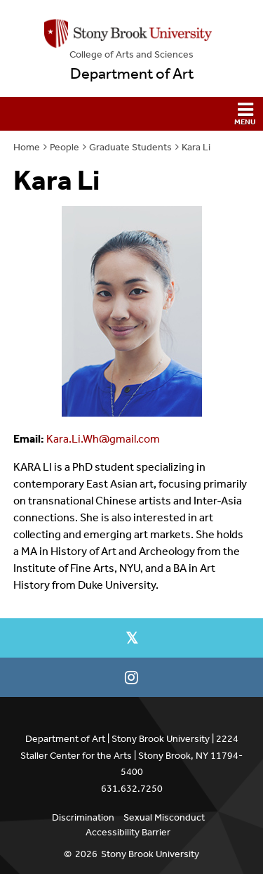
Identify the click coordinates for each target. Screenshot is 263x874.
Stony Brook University (150, 854)
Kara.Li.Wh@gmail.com (103, 438)
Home (26, 147)
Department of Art (132, 74)
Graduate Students (130, 147)
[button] (131, 114)
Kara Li (196, 147)
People (64, 147)
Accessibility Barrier (128, 832)
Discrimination (83, 817)
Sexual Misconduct (164, 817)
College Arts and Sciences (131, 54)
